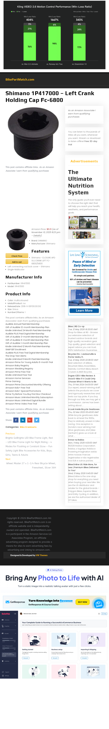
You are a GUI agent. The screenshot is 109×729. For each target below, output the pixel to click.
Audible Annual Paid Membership (23, 323)
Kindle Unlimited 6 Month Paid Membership (28, 359)
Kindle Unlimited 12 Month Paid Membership (28, 346)
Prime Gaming (13, 381)
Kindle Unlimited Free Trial (19, 374)
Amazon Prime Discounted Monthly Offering (28, 384)
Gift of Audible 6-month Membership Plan (27, 339)
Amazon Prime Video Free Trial (21, 403)
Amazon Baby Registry (17, 365)
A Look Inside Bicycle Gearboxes (83, 409)
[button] (54, 86)
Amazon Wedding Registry (19, 368)
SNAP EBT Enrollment (16, 349)
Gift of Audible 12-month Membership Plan (27, 327)
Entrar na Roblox (76, 439)
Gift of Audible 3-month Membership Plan (27, 336)
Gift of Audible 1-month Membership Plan (27, 343)
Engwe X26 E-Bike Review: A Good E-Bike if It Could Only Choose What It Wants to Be (82, 378)
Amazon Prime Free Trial (18, 371)
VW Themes (41, 555)
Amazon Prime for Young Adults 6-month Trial (29, 362)
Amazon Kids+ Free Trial (18, 387)
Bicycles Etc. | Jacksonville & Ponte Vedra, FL (82, 355)
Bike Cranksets (28, 427)
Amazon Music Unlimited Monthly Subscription (29, 397)
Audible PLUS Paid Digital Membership (25, 333)
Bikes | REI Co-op (76, 326)
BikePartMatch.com (20, 79)
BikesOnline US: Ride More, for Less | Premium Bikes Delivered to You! (83, 467)
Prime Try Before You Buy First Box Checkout (28, 394)
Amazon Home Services (18, 378)
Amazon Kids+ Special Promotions (23, 390)
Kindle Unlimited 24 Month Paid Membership (28, 330)
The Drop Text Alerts (16, 355)
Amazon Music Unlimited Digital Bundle (26, 400)
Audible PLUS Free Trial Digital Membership (27, 352)
